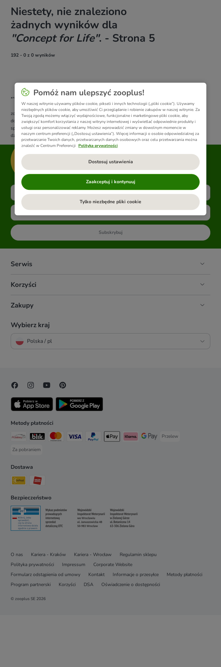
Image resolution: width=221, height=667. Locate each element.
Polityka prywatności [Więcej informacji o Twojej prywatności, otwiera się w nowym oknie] (98, 146)
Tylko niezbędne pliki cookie (110, 202)
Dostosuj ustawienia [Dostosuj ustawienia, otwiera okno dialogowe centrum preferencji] (110, 162)
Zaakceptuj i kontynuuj (110, 182)
